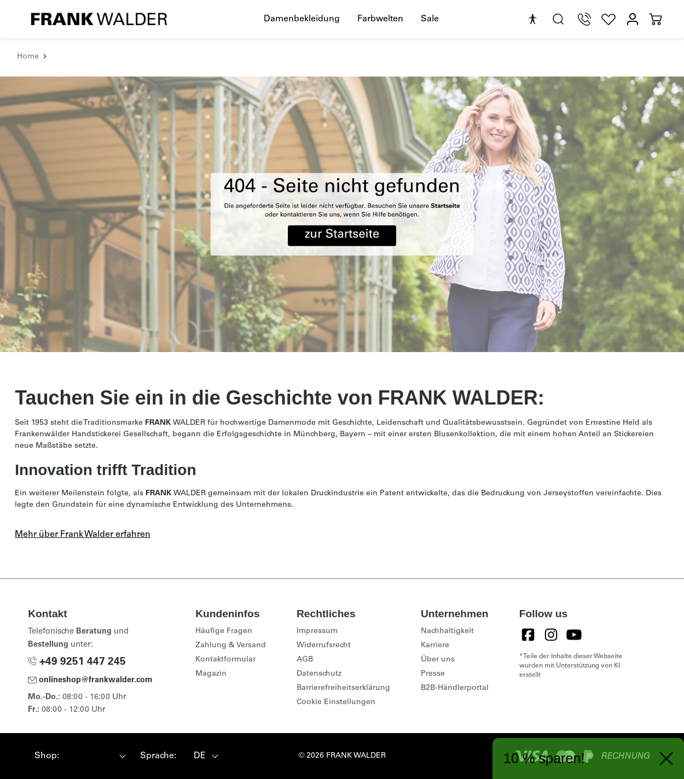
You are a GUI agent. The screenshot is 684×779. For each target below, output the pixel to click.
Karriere (435, 645)
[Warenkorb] (655, 19)
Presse (433, 674)
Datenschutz (319, 674)
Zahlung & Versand (230, 645)
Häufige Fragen (223, 631)
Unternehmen (455, 613)
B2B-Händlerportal (455, 688)
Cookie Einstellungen (336, 702)
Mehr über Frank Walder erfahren (82, 534)
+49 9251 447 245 (77, 662)
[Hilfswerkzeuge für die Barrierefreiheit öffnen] (532, 19)
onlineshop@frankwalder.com (90, 680)
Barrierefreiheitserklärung (343, 688)
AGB (305, 660)
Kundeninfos (227, 613)
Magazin (211, 674)
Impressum (317, 631)
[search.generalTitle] (558, 19)
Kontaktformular (225, 660)
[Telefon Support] (584, 19)
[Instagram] (551, 634)
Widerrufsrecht (324, 645)
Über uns (438, 660)
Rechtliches (326, 613)
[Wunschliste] (608, 19)
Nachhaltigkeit (447, 631)
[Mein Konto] (632, 19)
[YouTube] (574, 634)
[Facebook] (528, 634)
